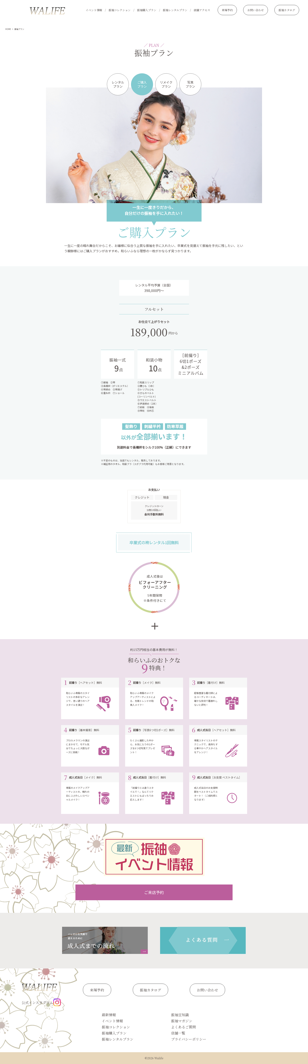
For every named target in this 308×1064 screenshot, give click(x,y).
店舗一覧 (178, 1032)
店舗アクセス (202, 10)
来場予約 (227, 10)
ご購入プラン (142, 84)
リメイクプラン (166, 84)
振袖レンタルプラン (175, 10)
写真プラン (190, 84)
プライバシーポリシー (188, 1039)
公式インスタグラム (41, 1002)
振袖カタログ (287, 10)
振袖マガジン (181, 1020)
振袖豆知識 (180, 1014)
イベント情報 (94, 10)
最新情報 (109, 1014)
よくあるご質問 (183, 1026)
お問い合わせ (255, 10)
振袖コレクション (120, 10)
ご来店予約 (154, 892)
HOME (8, 29)
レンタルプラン (118, 84)
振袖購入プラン (146, 10)
